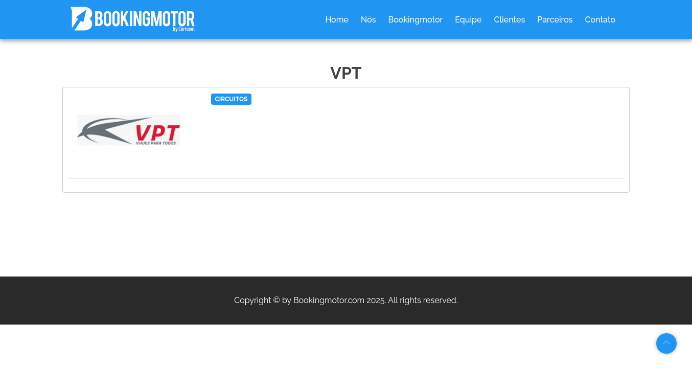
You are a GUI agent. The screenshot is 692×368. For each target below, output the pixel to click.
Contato (600, 20)
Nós (368, 20)
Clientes (509, 20)
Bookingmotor (415, 20)
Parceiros (554, 20)
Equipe (468, 20)
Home (337, 20)
